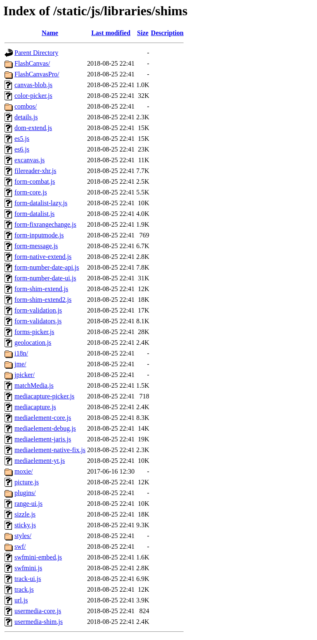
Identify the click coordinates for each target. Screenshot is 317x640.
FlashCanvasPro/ (36, 74)
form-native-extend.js (42, 256)
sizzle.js (24, 514)
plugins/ (25, 492)
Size (143, 32)
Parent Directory (36, 52)
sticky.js (25, 525)
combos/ (25, 106)
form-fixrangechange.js (45, 224)
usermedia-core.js (37, 610)
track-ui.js (27, 578)
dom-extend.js (33, 127)
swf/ (20, 546)
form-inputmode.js (39, 235)
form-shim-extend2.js (42, 299)
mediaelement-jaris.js (42, 439)
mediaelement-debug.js (45, 428)
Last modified (110, 32)
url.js (21, 600)
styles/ (22, 535)
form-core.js (30, 192)
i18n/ (21, 353)
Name (50, 32)
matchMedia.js (34, 385)
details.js (26, 117)
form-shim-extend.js (41, 288)
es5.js (21, 138)
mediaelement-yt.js (39, 460)
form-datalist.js (34, 213)
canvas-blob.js (33, 84)
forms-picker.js (34, 331)
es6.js (21, 149)
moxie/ (23, 471)
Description (167, 32)
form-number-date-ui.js (45, 278)
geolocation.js (32, 342)
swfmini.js (28, 567)
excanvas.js (29, 160)
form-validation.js (38, 310)
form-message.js (36, 245)
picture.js (26, 482)
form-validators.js (38, 321)
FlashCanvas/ (32, 63)
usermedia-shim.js (38, 621)
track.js (24, 589)
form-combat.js (34, 181)
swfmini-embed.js (38, 557)
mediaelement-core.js (42, 417)
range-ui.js (28, 503)
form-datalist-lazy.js (40, 202)
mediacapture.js (35, 406)
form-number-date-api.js (46, 267)
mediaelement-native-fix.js (49, 449)
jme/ (20, 363)
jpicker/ (24, 374)
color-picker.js (33, 95)
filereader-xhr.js (35, 170)
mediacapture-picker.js (44, 396)
